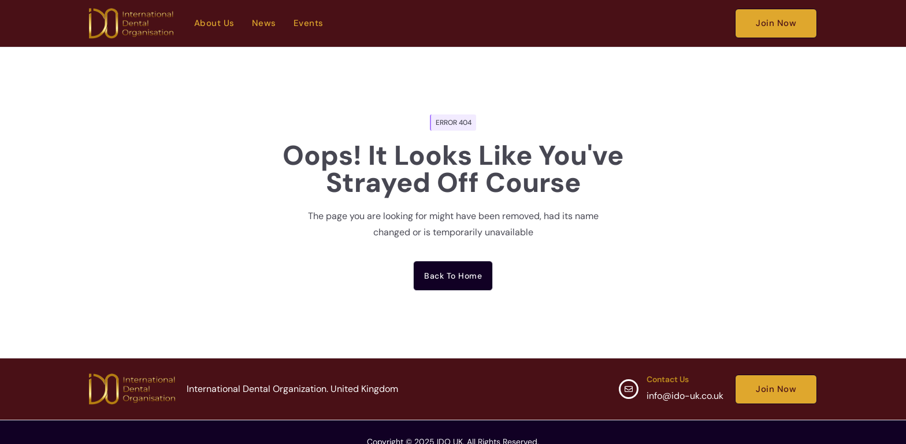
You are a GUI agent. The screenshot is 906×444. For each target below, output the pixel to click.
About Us (214, 23)
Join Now (776, 23)
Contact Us (668, 379)
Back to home (453, 276)
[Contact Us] (628, 389)
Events (309, 23)
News (264, 23)
